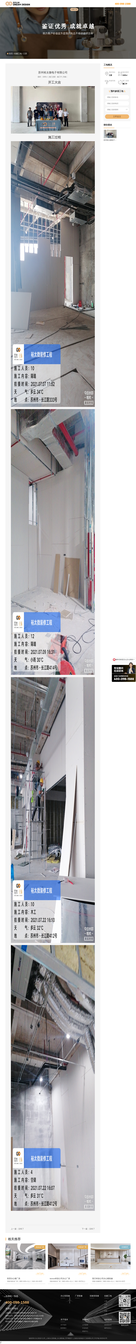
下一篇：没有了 (88, 1229)
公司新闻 (85, 1325)
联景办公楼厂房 (13, 1279)
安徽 (105, 1311)
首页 (11, 54)
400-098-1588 (123, 4)
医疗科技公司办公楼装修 (102, 1279)
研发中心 (85, 1331)
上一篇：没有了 (17, 1229)
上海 (105, 1301)
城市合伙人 (108, 1328)
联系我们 (63, 1328)
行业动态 (85, 1328)
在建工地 (18, 54)
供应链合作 (108, 1325)
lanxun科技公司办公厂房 (60, 1279)
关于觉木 (63, 1325)
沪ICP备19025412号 (100, 1338)
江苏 (25, 54)
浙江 (105, 1307)
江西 (105, 1314)
